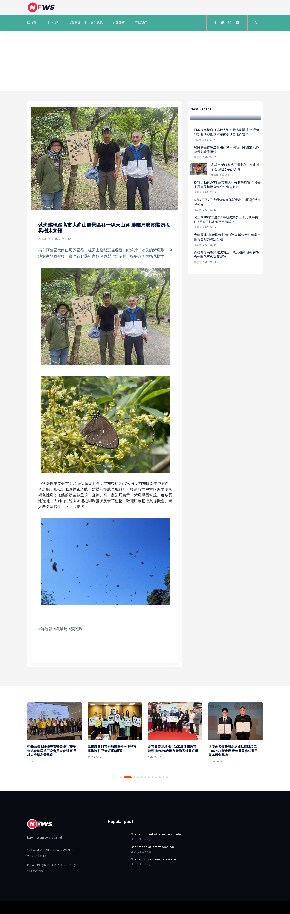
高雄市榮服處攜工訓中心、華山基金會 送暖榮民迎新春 (235, 167)
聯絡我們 (141, 22)
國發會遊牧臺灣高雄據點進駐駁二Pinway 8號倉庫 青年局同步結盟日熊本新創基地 (233, 750)
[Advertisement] (145, 61)
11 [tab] (163, 777)
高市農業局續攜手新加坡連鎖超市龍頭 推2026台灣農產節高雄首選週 (173, 748)
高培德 (44, 239)
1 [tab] (121, 777)
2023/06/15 (64, 239)
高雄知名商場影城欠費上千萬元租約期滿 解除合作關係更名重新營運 (226, 254)
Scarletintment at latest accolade (156, 834)
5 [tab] (141, 777)
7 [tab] (149, 777)
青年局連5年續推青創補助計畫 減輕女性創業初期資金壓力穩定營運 (227, 237)
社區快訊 (52, 22)
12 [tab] (167, 777)
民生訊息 (97, 22)
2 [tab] (128, 777)
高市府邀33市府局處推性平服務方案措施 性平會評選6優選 (112, 748)
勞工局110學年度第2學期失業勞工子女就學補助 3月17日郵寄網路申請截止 (226, 219)
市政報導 (74, 22)
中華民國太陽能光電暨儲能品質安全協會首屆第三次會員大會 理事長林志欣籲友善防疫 (51, 750)
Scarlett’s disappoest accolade (153, 859)
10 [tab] (160, 777)
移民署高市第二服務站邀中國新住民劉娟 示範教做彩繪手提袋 (226, 149)
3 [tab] (134, 777)
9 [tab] (156, 777)
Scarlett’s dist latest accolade (153, 847)
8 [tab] (152, 777)
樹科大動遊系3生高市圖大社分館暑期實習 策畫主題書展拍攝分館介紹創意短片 (227, 184)
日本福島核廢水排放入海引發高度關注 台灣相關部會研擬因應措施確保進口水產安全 (226, 132)
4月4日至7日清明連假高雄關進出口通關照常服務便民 (227, 202)
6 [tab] (145, 777)
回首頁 (31, 22)
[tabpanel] (54, 733)
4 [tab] (138, 777)
